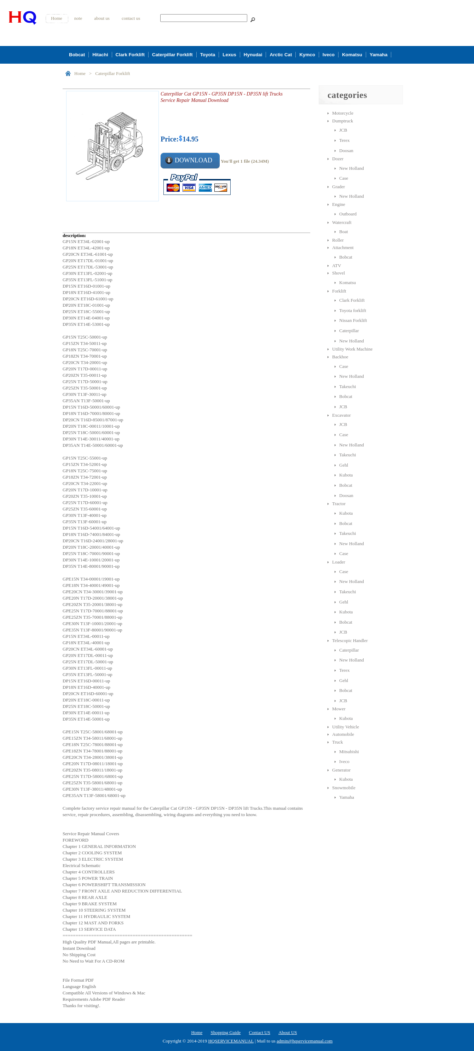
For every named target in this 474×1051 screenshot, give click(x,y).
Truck (337, 742)
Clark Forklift (130, 54)
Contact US (259, 1032)
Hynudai (253, 54)
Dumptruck (342, 120)
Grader (338, 186)
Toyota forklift (352, 310)
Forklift (339, 291)
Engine (338, 204)
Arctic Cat (281, 54)
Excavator (341, 415)
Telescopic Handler (350, 640)
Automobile (343, 734)
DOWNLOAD (193, 160)
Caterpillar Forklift (172, 54)
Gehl (343, 465)
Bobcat (77, 54)
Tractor (339, 503)
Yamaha (378, 54)
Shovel (338, 273)
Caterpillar (349, 330)
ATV (336, 265)
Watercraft (342, 222)
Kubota (346, 475)
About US (287, 1032)
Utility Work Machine (352, 349)
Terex (344, 140)
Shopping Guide (225, 1032)
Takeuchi (347, 386)
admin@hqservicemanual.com (305, 1041)
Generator (341, 770)
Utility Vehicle (345, 726)
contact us (131, 18)
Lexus (229, 54)
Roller (338, 240)
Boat (343, 231)
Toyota (207, 54)
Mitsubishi (349, 751)
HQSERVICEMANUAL (230, 1041)
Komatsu (352, 54)
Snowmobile (344, 787)
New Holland (351, 168)
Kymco (307, 54)
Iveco (329, 54)
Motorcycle (342, 113)
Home (56, 18)
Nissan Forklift (353, 320)
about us (102, 18)
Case (343, 178)
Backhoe (340, 356)
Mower (339, 708)
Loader (338, 562)
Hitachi (100, 54)
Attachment (343, 247)
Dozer (337, 158)
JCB (343, 130)
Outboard (348, 213)
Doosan (346, 150)
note (78, 18)
